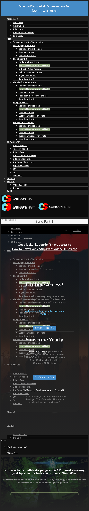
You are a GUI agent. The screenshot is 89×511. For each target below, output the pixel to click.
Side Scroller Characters (24, 155)
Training (17, 188)
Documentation (26, 52)
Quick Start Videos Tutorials (32, 135)
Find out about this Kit (30, 62)
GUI (14, 169)
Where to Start (20, 145)
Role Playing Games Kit (24, 45)
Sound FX (17, 175)
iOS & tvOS (18, 22)
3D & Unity (18, 35)
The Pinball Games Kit (23, 122)
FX (14, 172)
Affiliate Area (12, 453)
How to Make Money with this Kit (34, 65)
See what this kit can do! (30, 85)
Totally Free (18, 152)
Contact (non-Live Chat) (17, 447)
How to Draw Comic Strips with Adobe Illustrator (44, 249)
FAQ (8, 450)
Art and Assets (20, 184)
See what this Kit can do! (30, 48)
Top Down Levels (21, 165)
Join (77, 230)
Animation (18, 29)
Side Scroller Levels (22, 158)
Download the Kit (27, 55)
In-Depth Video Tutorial (30, 69)
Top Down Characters (23, 162)
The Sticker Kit (20, 58)
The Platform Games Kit (24, 82)
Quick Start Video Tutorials (32, 115)
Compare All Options (44, 363)
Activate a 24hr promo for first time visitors (44, 312)
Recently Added (20, 148)
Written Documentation (30, 72)
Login (66, 230)
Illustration (18, 25)
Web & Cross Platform (23, 32)
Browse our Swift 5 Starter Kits (28, 42)
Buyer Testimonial (27, 75)
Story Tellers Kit (20, 102)
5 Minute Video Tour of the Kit (33, 95)
